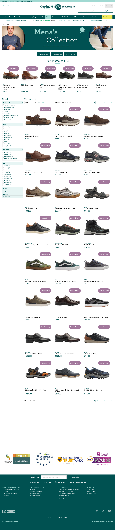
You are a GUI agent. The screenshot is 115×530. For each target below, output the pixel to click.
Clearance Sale (80, 17)
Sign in (4, 5)
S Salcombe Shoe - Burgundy (64, 354)
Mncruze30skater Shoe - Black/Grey (96, 317)
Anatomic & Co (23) (9, 129)
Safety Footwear (70, 54)
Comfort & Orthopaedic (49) (11, 115)
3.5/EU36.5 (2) (7, 170)
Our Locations (11, 1)
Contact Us (17, 1)
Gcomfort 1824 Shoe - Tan (33, 172)
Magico (97, 521)
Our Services (34, 482)
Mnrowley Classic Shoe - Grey (65, 209)
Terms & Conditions (90, 493)
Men (48, 17)
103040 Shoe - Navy (90, 354)
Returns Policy (89, 489)
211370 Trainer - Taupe (32, 317)
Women (21, 17)
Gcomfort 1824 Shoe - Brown (93, 136)
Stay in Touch (35, 477)
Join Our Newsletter (78, 482)
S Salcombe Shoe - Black (33, 354)
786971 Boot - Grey (90, 245)
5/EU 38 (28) (7, 176)
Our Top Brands (94, 17)
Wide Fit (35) (7, 154)
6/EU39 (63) (7, 180)
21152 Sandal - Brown (32, 136)
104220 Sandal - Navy (91, 209)
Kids (42, 17)
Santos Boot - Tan (27, 86)
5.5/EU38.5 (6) (8, 178)
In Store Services (35, 495)
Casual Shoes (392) (9, 105)
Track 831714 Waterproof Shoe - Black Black (66, 87)
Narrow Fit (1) (7, 152)
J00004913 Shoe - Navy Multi (93, 390)
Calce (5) (6, 141)
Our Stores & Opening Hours (10, 493)
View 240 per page (66, 102)
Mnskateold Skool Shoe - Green (65, 281)
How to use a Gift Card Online (65, 491)
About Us (4, 1)
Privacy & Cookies (90, 491)
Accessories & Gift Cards (62, 17)
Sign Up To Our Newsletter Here (11, 489)
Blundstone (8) (8, 137)
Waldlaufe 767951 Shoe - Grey (65, 245)
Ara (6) (6, 131)
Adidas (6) (7, 127)
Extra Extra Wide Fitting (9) (10, 158)
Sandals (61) (7, 113)
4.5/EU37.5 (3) (7, 174)
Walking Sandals (57, 54)
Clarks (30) (7, 143)
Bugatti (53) (7, 139)
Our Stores (107, 17)
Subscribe (75, 477)
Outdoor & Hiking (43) (9, 117)
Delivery (32, 489)
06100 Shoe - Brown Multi (63, 136)
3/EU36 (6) (7, 168)
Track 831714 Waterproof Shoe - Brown (9, 87)
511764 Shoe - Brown (61, 317)
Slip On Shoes (44, 54)
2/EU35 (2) (7, 166)
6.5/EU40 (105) (8, 182)
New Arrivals (10, 17)
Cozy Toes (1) (7, 146)
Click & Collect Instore (36, 491)
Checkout (108, 6)
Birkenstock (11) (8, 135)
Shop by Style (32, 17)
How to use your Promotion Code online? (68, 489)
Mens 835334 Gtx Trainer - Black (83, 86)
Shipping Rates (61, 482)
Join (8, 5)
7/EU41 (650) (7, 184)
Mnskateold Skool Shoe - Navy (94, 281)
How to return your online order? (66, 493)
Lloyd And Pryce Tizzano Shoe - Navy (38, 245)
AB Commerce (109, 521)
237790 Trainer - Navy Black (47, 86)
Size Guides (61, 499)
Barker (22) (7, 133)
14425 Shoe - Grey (31, 209)
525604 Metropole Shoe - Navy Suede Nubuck (67, 390)
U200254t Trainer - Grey (92, 172)
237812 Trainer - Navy (62, 172)
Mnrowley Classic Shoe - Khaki (35, 281)
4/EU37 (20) (7, 172)
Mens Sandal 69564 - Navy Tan (35, 390)
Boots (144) (7, 109)
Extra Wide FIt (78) (8, 156)
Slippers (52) (7, 119)
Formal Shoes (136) (9, 107)
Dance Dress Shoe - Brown (102, 86)
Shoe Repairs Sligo (35, 493)
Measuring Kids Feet (63, 495)
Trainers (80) (7, 111)
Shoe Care (61, 497)
